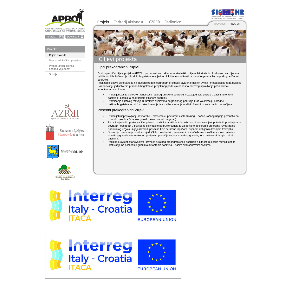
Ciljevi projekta (58, 55)
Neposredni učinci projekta (65, 60)
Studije (53, 74)
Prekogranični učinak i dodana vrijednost (62, 67)
